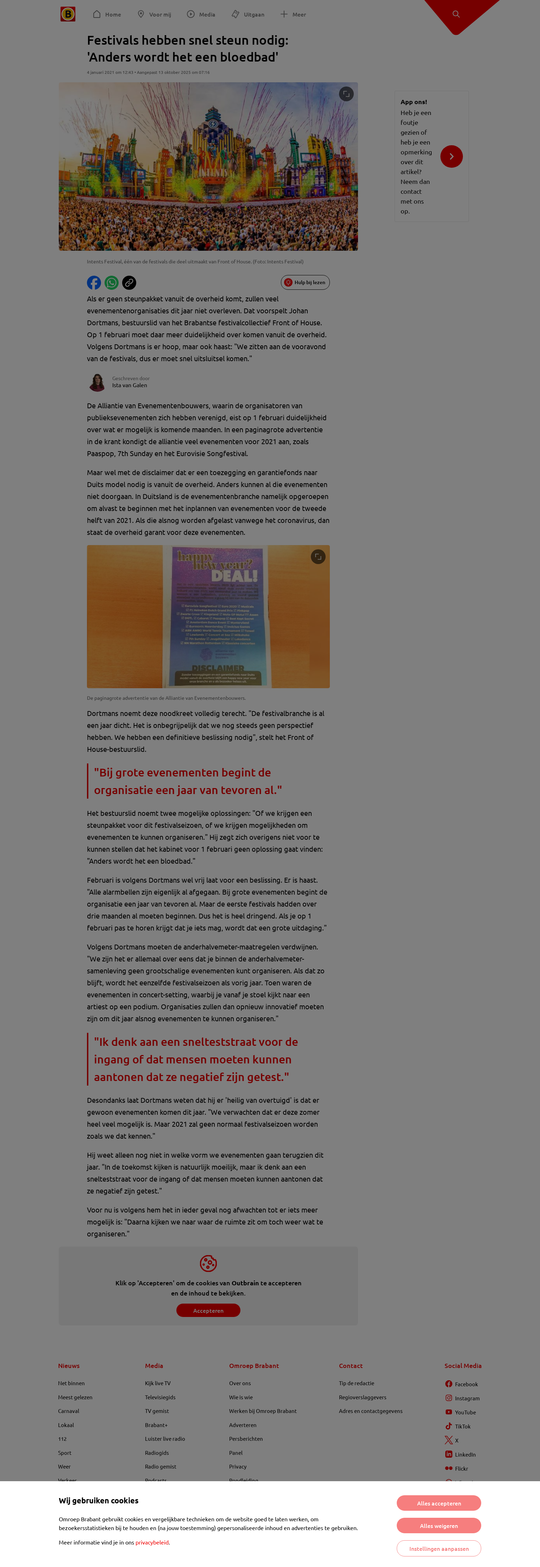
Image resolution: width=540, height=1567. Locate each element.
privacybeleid (152, 1542)
